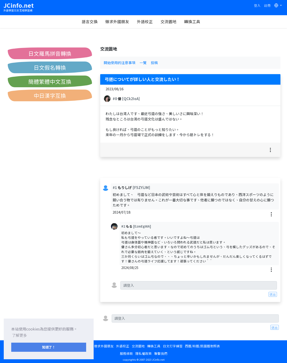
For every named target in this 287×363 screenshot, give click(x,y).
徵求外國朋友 (120, 21)
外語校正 (147, 21)
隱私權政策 (143, 353)
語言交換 (92, 21)
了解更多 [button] (19, 335)
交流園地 (171, 21)
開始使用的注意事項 (119, 62)
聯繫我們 (160, 353)
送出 (272, 294)
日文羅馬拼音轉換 (49, 53)
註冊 (267, 5)
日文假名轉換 (50, 67)
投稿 (154, 62)
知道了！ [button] (48, 347)
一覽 (143, 62)
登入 (257, 5)
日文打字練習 (173, 346)
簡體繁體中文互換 (49, 81)
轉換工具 (194, 21)
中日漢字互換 (50, 95)
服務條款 (126, 353)
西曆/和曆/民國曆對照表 (202, 346)
